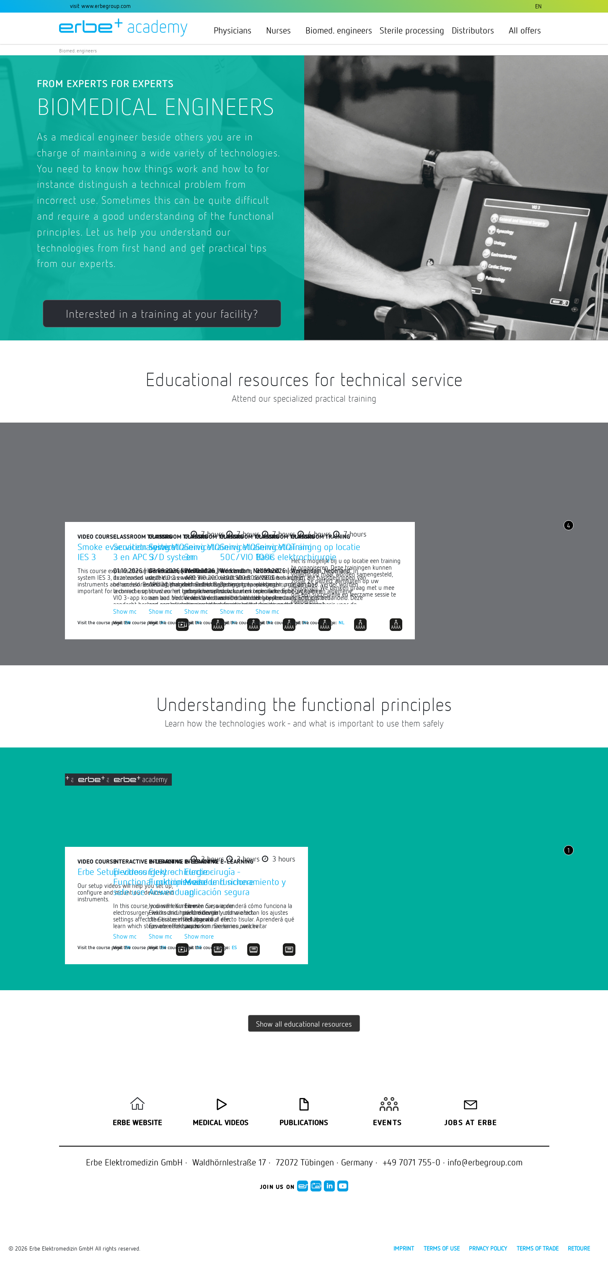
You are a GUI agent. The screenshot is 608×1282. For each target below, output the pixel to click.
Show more (263, 611)
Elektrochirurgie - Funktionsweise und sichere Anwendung (472, 881)
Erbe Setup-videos (112, 871)
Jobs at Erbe (470, 1123)
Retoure (579, 1248)
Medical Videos (220, 1123)
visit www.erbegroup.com (100, 5)
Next (568, 557)
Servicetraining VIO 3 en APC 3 (284, 551)
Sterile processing (412, 30)
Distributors (476, 30)
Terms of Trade (538, 1248)
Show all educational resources (304, 1023)
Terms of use (442, 1248)
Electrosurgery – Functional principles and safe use (296, 881)
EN (128, 622)
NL (299, 622)
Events (387, 1123)
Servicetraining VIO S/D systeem (455, 551)
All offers (525, 30)
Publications (303, 1123)
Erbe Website (137, 1123)
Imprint (403, 1248)
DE (470, 947)
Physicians (236, 30)
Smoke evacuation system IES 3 (127, 551)
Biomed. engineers (338, 30)
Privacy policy (488, 1248)
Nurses (282, 30)
